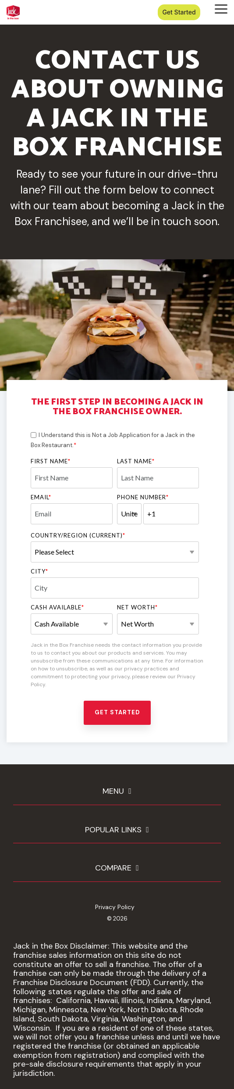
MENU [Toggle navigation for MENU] (113, 791)
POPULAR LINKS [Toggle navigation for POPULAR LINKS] (113, 830)
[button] (221, 8)
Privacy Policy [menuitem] (115, 907)
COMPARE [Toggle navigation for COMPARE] (113, 868)
